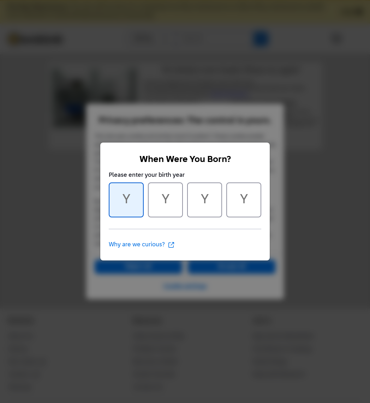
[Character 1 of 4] (126, 199)
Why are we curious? (142, 244)
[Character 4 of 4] (243, 199)
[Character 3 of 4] (204, 199)
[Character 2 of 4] (165, 199)
